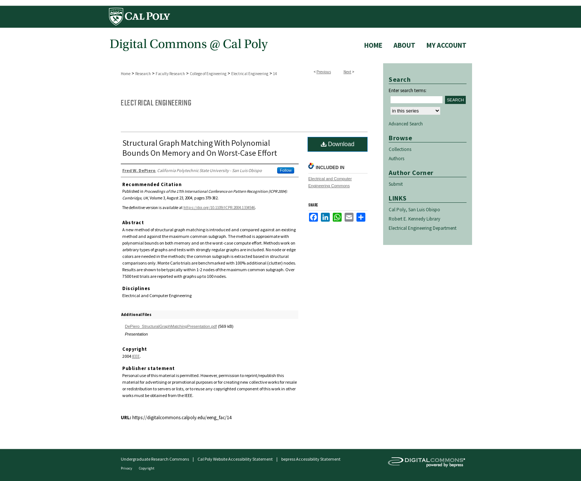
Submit (396, 184)
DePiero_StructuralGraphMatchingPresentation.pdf (171, 326)
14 (275, 73)
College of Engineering (208, 73)
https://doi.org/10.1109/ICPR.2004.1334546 (219, 207)
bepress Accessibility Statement (311, 459)
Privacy (127, 468)
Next (347, 71)
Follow (286, 170)
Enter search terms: (407, 90)
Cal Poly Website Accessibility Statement (235, 459)
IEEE (136, 356)
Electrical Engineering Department (422, 228)
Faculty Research (170, 73)
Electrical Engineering (249, 73)
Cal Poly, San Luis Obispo (414, 209)
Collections (400, 149)
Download (338, 144)
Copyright (147, 468)
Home (125, 73)
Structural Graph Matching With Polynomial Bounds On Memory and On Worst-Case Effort (199, 148)
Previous (323, 71)
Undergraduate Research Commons (155, 459)
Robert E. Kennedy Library (414, 219)
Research (143, 73)
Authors (396, 158)
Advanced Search (406, 124)
